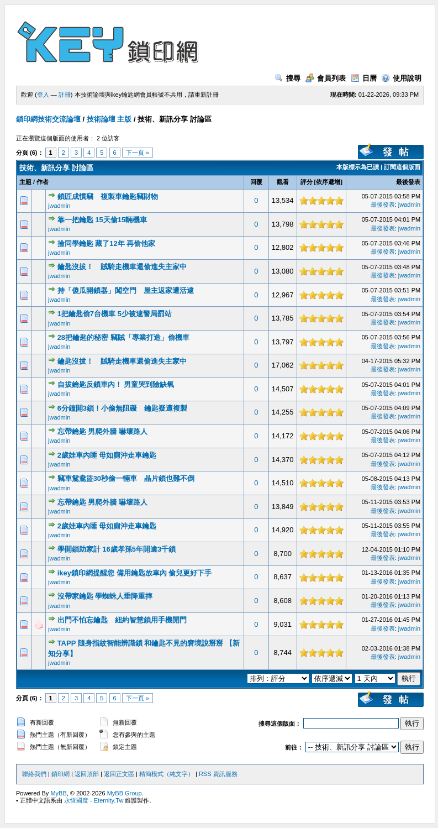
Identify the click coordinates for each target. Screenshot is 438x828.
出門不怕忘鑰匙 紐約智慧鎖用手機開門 (122, 620)
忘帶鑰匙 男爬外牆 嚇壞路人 (102, 431)
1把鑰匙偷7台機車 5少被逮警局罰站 (114, 314)
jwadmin (59, 205)
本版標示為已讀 (357, 167)
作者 (42, 182)
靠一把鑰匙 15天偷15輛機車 (102, 220)
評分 (306, 182)
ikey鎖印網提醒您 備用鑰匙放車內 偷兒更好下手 (134, 573)
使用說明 (401, 78)
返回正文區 (119, 774)
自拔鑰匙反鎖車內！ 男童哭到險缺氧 (116, 384)
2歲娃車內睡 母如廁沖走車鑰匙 (107, 455)
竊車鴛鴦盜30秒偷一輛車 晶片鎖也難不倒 (125, 478)
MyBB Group (124, 793)
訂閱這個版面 (402, 167)
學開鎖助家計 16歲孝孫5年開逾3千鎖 (116, 549)
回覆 (256, 182)
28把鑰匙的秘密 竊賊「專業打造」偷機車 (123, 337)
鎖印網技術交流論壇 (48, 119)
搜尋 (287, 78)
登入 (43, 94)
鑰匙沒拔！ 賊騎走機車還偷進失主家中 (122, 267)
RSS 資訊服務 (218, 774)
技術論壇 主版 (109, 119)
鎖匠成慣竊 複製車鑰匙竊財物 (107, 196)
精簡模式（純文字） (166, 774)
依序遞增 (328, 182)
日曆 (364, 78)
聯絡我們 (34, 774)
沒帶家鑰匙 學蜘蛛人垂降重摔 (105, 596)
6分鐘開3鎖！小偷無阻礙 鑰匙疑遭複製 (122, 408)
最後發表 (408, 182)
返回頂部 (87, 774)
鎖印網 (60, 774)
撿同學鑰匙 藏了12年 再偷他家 (106, 243)
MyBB (58, 793)
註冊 (65, 94)
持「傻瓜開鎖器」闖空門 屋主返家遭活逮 (125, 290)
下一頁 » (137, 152)
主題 (25, 182)
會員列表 (325, 78)
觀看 (283, 182)
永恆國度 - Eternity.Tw (93, 800)
